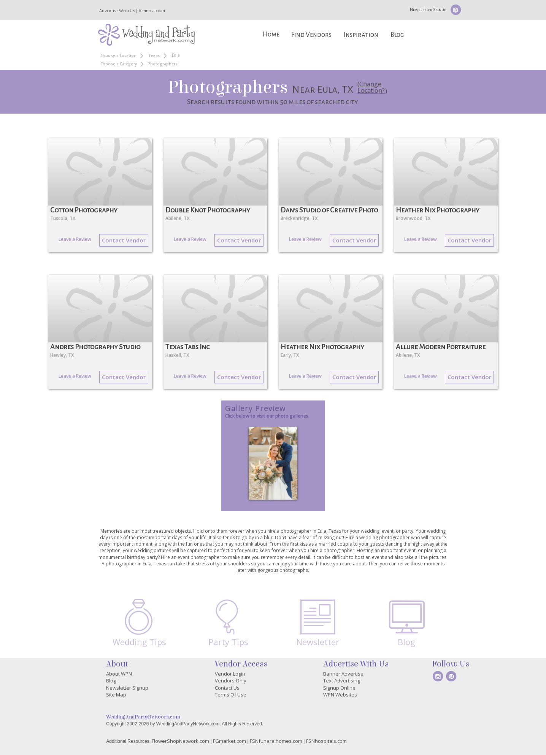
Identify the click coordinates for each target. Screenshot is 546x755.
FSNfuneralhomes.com (276, 741)
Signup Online (339, 687)
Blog (397, 34)
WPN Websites (340, 694)
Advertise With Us (117, 10)
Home (271, 34)
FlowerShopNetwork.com (180, 741)
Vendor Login (152, 10)
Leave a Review (75, 239)
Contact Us (227, 687)
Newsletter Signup (428, 9)
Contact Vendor (124, 240)
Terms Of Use (230, 694)
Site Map (116, 694)
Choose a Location (118, 55)
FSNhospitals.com (326, 741)
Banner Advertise (343, 673)
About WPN (119, 673)
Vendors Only (230, 680)
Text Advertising (341, 680)
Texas (154, 55)
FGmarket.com (229, 741)
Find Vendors (311, 34)
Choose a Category (118, 63)
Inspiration (361, 34)
